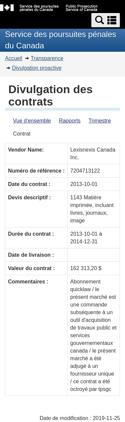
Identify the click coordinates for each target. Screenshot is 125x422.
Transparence (47, 58)
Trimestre (100, 121)
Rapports (70, 121)
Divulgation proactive (37, 68)
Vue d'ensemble (32, 121)
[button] (105, 20)
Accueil (13, 58)
